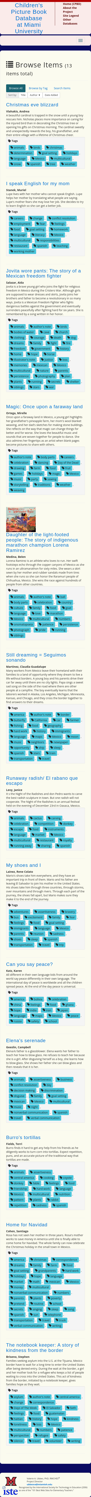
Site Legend (71, 15)
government (40, 348)
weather (68, 164)
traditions (42, 484)
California (39, 720)
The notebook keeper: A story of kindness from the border (42, 1347)
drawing (17, 468)
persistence (19, 376)
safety (33, 1021)
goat (66, 608)
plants (16, 381)
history (62, 348)
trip (60, 945)
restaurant (18, 246)
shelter (73, 381)
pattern (16, 1200)
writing (55, 1325)
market (38, 835)
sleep (55, 747)
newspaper (59, 742)
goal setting (47, 153)
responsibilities (48, 240)
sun (34, 1314)
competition (44, 824)
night (33, 1107)
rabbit (52, 1200)
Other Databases (70, 21)
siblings (16, 387)
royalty (66, 840)
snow (15, 164)
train (50, 753)
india (32, 1010)
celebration (19, 462)
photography (45, 376)
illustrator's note (22, 359)
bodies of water (22, 332)
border (63, 714)
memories (18, 365)
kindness (71, 1419)
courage (37, 337)
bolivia (36, 999)
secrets (54, 381)
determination (21, 153)
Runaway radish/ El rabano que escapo (42, 780)
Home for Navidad (26, 1224)
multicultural (60, 158)
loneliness (18, 1424)
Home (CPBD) (72, 4)
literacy (38, 235)
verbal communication (43, 1118)
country (64, 602)
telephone (52, 1314)
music (16, 479)
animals (17, 147)
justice (47, 359)
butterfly (17, 720)
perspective (19, 1435)
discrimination (52, 1090)
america (17, 714)
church (61, 332)
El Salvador (51, 1408)
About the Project (70, 10)
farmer (73, 720)
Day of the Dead (66, 462)
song (69, 1309)
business (64, 1079)
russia (16, 1021)
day (47, 1085)
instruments (54, 829)
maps (37, 736)
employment (20, 224)
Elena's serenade (26, 1040)
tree (50, 164)
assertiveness (45, 912)
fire (66, 343)
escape (16, 829)
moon (72, 736)
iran (47, 1010)
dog (71, 337)
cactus (36, 818)
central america (22, 1178)
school (51, 1021)
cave (44, 332)
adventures (19, 912)
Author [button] (34, 95)
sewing (50, 479)
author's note (40, 326)
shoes (16, 939)
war (50, 387)
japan (62, 1010)
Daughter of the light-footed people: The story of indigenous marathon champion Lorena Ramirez (42, 542)
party (33, 479)
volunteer (54, 1441)
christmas (54, 147)
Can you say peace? (29, 964)
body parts (46, 457)
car (57, 720)
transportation (21, 758)
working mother (22, 251)
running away (20, 846)
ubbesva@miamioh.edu (39, 1484)
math (34, 1281)
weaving (17, 490)
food (15, 229)
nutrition (62, 1194)
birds (35, 147)
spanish (33, 164)
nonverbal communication (29, 1112)
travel (44, 758)
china (15, 1004)
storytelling (19, 484)
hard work (18, 731)
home (15, 354)
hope (32, 354)
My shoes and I (23, 865)
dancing (41, 462)
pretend (17, 1303)
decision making (22, 1090)
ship (39, 747)
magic (54, 473)
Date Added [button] (51, 95)
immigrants (61, 731)
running (35, 381)
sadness (57, 934)
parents (61, 370)
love (36, 613)
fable (34, 1183)
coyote (66, 1178)
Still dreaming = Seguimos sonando (36, 657)
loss (63, 359)
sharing (44, 846)
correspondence (65, 1259)
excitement (33, 917)
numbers (62, 619)
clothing (17, 337)
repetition (18, 1205)
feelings (58, 224)
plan (65, 376)
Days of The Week (23, 1408)
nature (43, 370)
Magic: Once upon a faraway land (44, 406)
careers (16, 218)
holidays (70, 153)
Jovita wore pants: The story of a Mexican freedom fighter (43, 273)
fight (51, 343)
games (16, 473)
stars (34, 387)
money (16, 1287)
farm (35, 468)
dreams (17, 343)
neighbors (36, 742)
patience (46, 624)
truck (61, 1320)
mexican (40, 365)
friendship (18, 1189)
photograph (19, 630)
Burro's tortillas (23, 1137)
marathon (55, 613)
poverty (54, 1298)
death (55, 337)
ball (61, 597)
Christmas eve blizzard (32, 104)
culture (16, 608)
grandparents (45, 1270)
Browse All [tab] (16, 88)
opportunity (19, 747)
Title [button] (23, 95)
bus (14, 917)
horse (49, 354)
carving (54, 818)
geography (52, 725)
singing (35, 1309)
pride (40, 630)
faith (71, 1408)
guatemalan (55, 1413)
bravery (68, 912)
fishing (16, 725)
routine (36, 1303)
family (35, 343)
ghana (68, 1004)
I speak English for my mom (38, 183)
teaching (60, 246)
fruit (66, 468)
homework (59, 229)
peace (72, 1015)
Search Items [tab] (62, 88)
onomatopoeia (21, 624)
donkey (66, 824)
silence (16, 1441)
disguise (17, 1096)
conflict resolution (62, 218)
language (18, 158)
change (36, 218)
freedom (17, 348)
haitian (16, 1419)
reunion (37, 934)
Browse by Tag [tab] (38, 88)
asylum (16, 1397)
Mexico (38, 158)
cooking (46, 1178)
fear (40, 224)
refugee (41, 1435)
